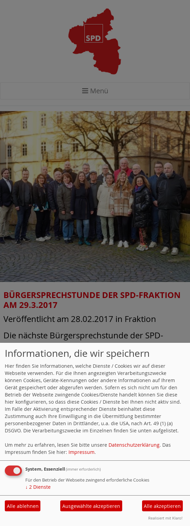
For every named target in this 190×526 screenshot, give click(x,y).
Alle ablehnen (23, 506)
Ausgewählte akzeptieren (91, 506)
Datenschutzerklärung (134, 445)
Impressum (81, 452)
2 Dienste (38, 487)
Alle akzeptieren (162, 506)
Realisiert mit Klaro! (165, 518)
